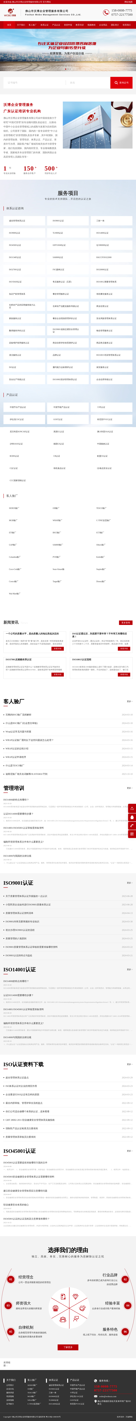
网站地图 (128, 2)
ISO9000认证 (54, 1396)
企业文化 (10, 1389)
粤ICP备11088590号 (53, 1417)
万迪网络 (129, 1417)
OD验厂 (31, 1389)
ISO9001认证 (54, 1389)
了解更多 (68, 1347)
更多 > (130, 701)
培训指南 (10, 1396)
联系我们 (127, 25)
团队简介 (115, 25)
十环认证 (74, 1393)
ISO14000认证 (54, 1404)
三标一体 (52, 1393)
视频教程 (91, 25)
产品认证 (56, 25)
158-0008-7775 (105, 1386)
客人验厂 (33, 25)
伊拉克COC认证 (76, 1396)
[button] (65, 69)
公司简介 (10, 1385)
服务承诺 (10, 1393)
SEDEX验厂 (32, 1385)
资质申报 (68, 25)
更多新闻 (125, 622)
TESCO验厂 (32, 1393)
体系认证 (44, 25)
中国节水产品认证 (77, 1385)
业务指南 (10, 1400)
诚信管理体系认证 (56, 1385)
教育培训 (80, 25)
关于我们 (21, 25)
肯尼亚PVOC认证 (77, 1404)
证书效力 (10, 1404)
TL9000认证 (53, 1400)
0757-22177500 (105, 1390)
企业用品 (103, 25)
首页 (9, 25)
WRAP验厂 (32, 1400)
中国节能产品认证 (77, 1389)
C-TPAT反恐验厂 (34, 1404)
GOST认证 (74, 1400)
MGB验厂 (31, 1396)
